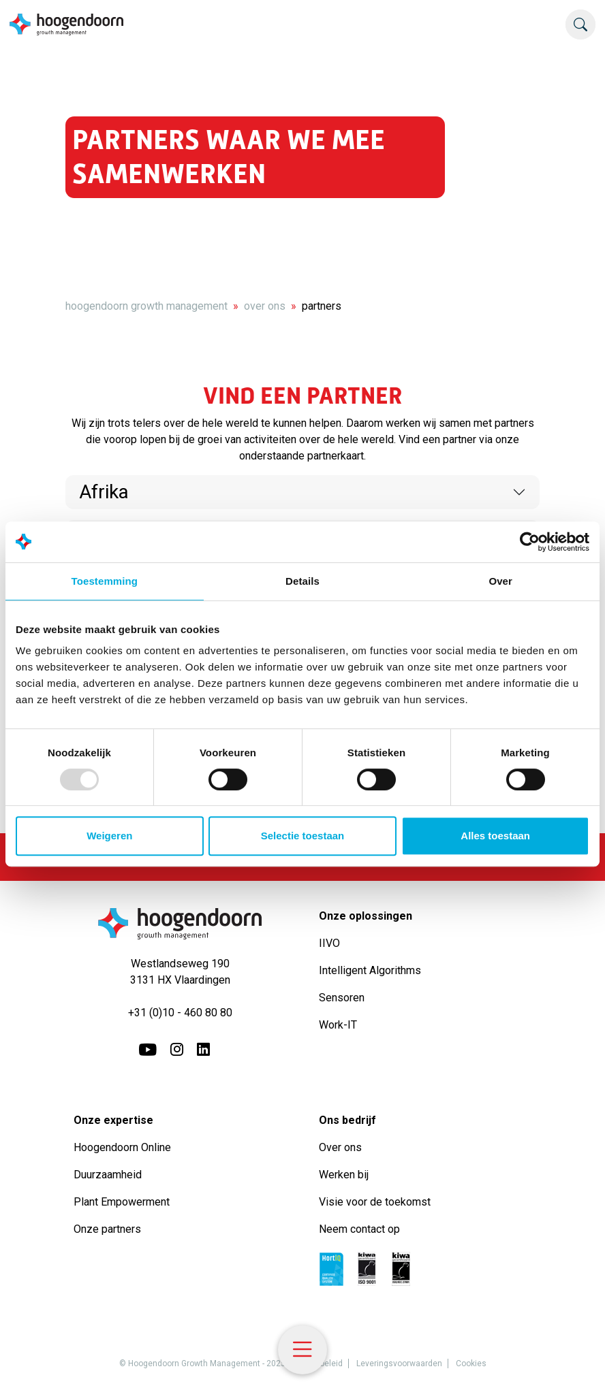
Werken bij (344, 1174)
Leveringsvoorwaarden (399, 1363)
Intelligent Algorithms (370, 970)
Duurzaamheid (109, 1174)
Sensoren (341, 997)
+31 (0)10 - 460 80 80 (180, 1012)
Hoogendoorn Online (122, 1147)
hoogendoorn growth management (146, 306)
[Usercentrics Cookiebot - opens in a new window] (529, 542)
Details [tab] (302, 581)
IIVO (329, 943)
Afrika (104, 492)
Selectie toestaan (303, 835)
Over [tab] (500, 581)
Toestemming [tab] (105, 581)
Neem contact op (359, 1229)
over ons (264, 306)
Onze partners (107, 1229)
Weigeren (109, 835)
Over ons (341, 1147)
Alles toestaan (495, 835)
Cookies (471, 1363)
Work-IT (338, 1024)
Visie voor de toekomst (375, 1201)
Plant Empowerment (123, 1201)
